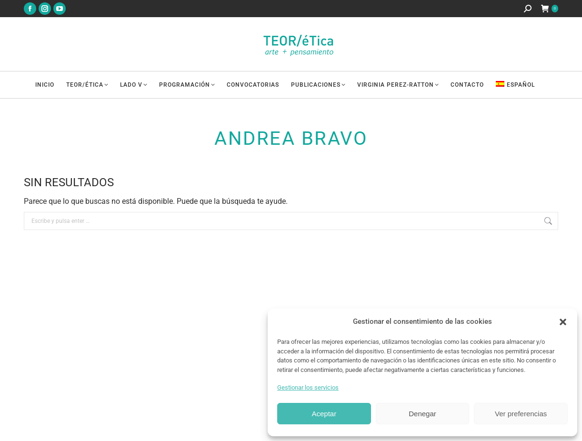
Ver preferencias (521, 414)
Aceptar (323, 414)
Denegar (422, 414)
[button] (563, 322)
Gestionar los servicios (308, 387)
